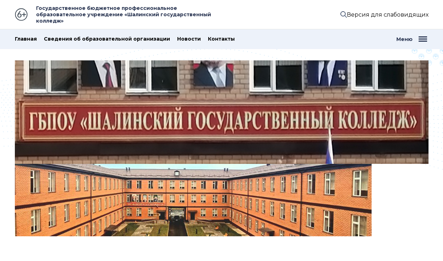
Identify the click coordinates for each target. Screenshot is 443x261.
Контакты (221, 39)
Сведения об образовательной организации (107, 39)
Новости (189, 39)
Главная (26, 39)
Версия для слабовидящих (388, 14)
